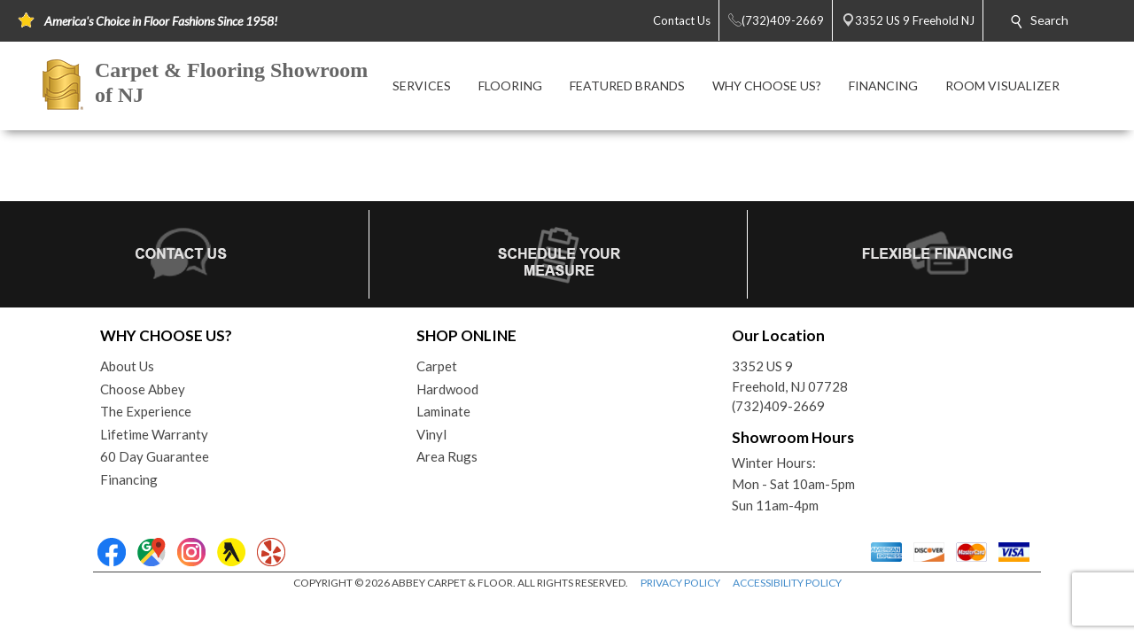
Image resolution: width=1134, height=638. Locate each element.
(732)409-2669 (778, 406)
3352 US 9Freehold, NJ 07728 (790, 376)
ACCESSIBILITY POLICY (787, 582)
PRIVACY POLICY (680, 582)
